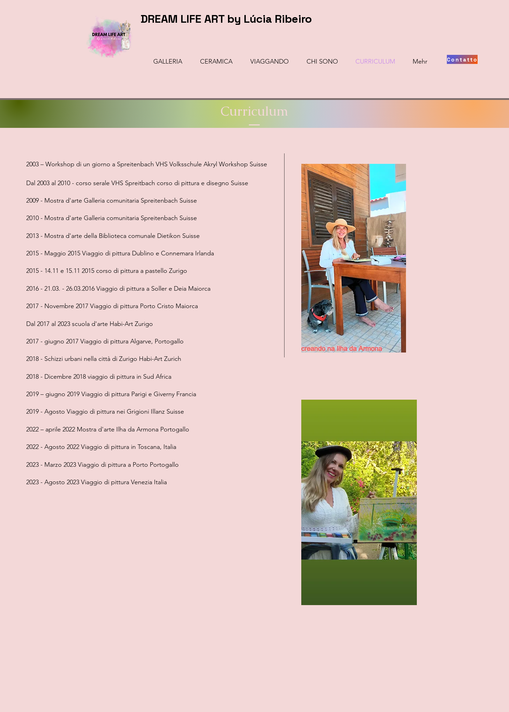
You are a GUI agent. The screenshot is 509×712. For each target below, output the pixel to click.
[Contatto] (462, 59)
